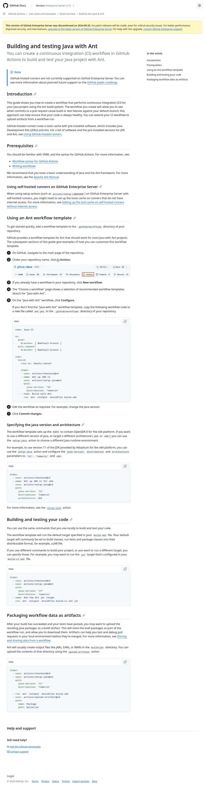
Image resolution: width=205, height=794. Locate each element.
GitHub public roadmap (102, 82)
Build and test (67, 13)
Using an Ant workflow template (41, 218)
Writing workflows (24, 166)
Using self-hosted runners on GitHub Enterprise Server (54, 186)
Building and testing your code (39, 519)
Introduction (21, 94)
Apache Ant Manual (46, 177)
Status (55, 781)
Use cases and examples (42, 13)
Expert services (80, 781)
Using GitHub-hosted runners (42, 134)
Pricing (66, 781)
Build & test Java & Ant (91, 13)
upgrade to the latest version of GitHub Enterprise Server (80, 29)
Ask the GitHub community (24, 746)
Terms (35, 781)
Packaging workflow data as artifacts (46, 615)
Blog (94, 781)
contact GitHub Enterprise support (162, 29)
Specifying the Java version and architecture (45, 424)
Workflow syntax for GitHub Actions (35, 161)
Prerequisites (22, 145)
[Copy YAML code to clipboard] (125, 321)
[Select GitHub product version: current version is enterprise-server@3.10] (55, 5)
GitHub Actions (16, 13)
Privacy (45, 781)
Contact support (17, 751)
